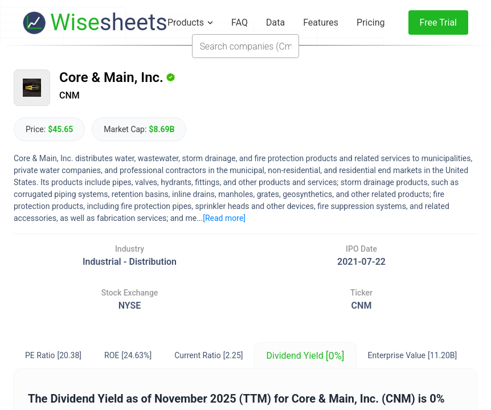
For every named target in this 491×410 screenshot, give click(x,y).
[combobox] (245, 46)
